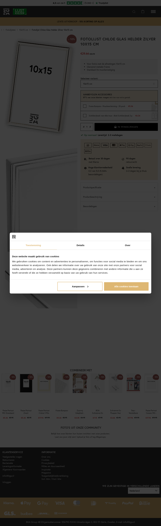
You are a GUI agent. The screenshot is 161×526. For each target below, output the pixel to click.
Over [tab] (127, 245)
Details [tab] (80, 245)
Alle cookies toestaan (126, 286)
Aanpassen (80, 286)
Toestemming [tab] (33, 245)
